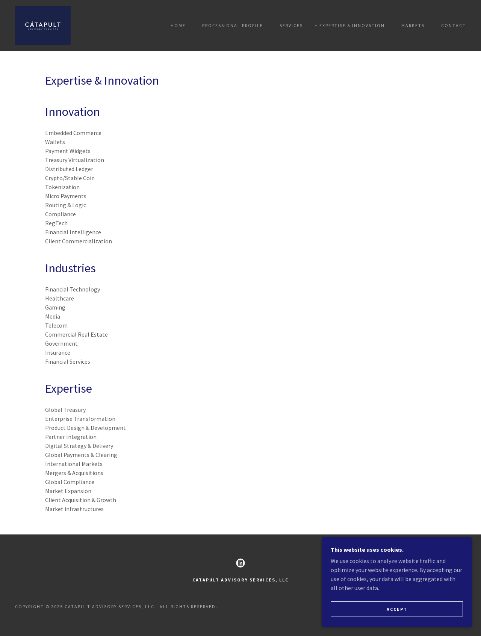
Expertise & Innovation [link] (352, 25)
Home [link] (178, 25)
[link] (43, 25)
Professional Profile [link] (232, 25)
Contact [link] (453, 25)
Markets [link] (413, 25)
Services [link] (291, 25)
